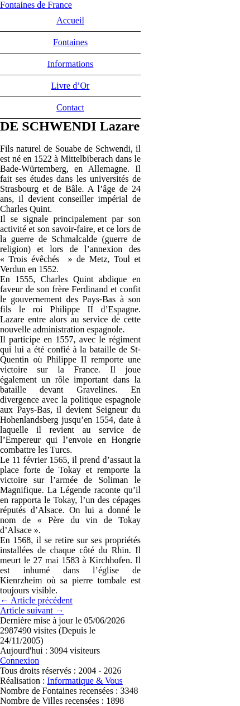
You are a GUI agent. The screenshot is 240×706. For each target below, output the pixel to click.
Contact (70, 107)
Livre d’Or (70, 85)
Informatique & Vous (84, 680)
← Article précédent (36, 600)
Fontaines (70, 42)
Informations (70, 64)
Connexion (19, 660)
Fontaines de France (36, 4)
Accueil (70, 20)
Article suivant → (32, 610)
